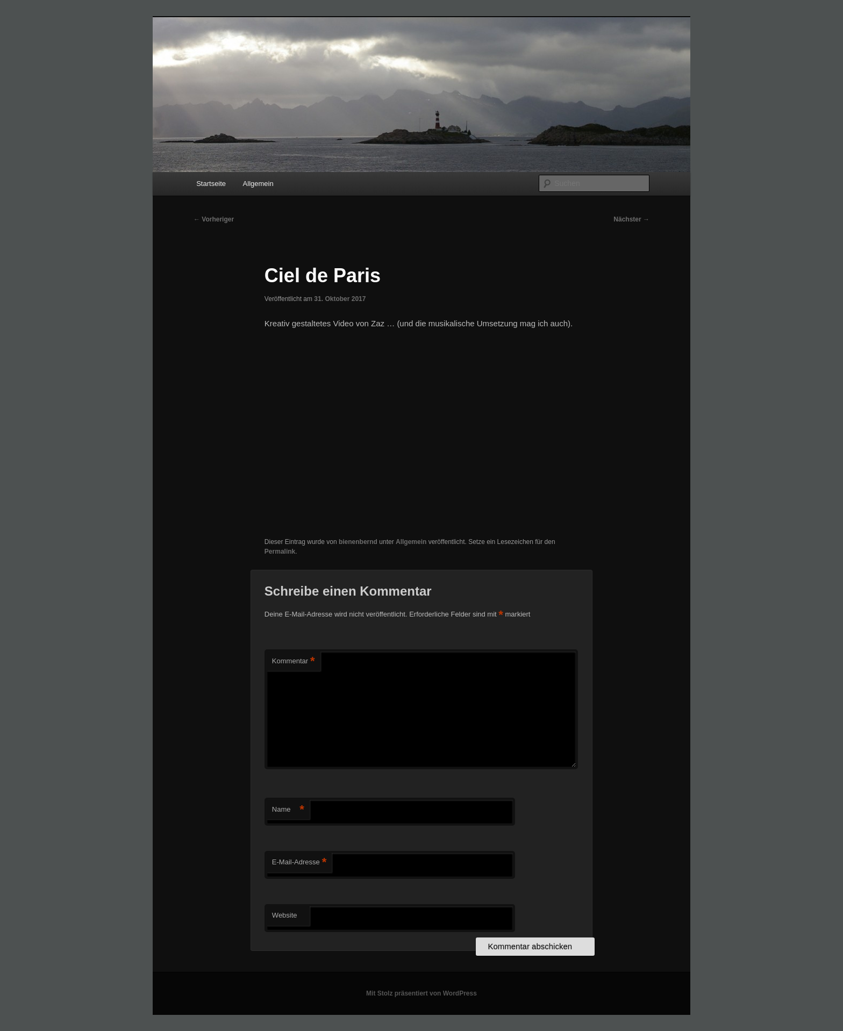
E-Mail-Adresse (299, 862)
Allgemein (258, 184)
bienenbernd (358, 542)
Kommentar (293, 661)
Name (288, 810)
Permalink (280, 551)
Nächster (631, 219)
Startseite (211, 184)
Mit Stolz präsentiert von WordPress (421, 993)
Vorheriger (214, 219)
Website (284, 915)
